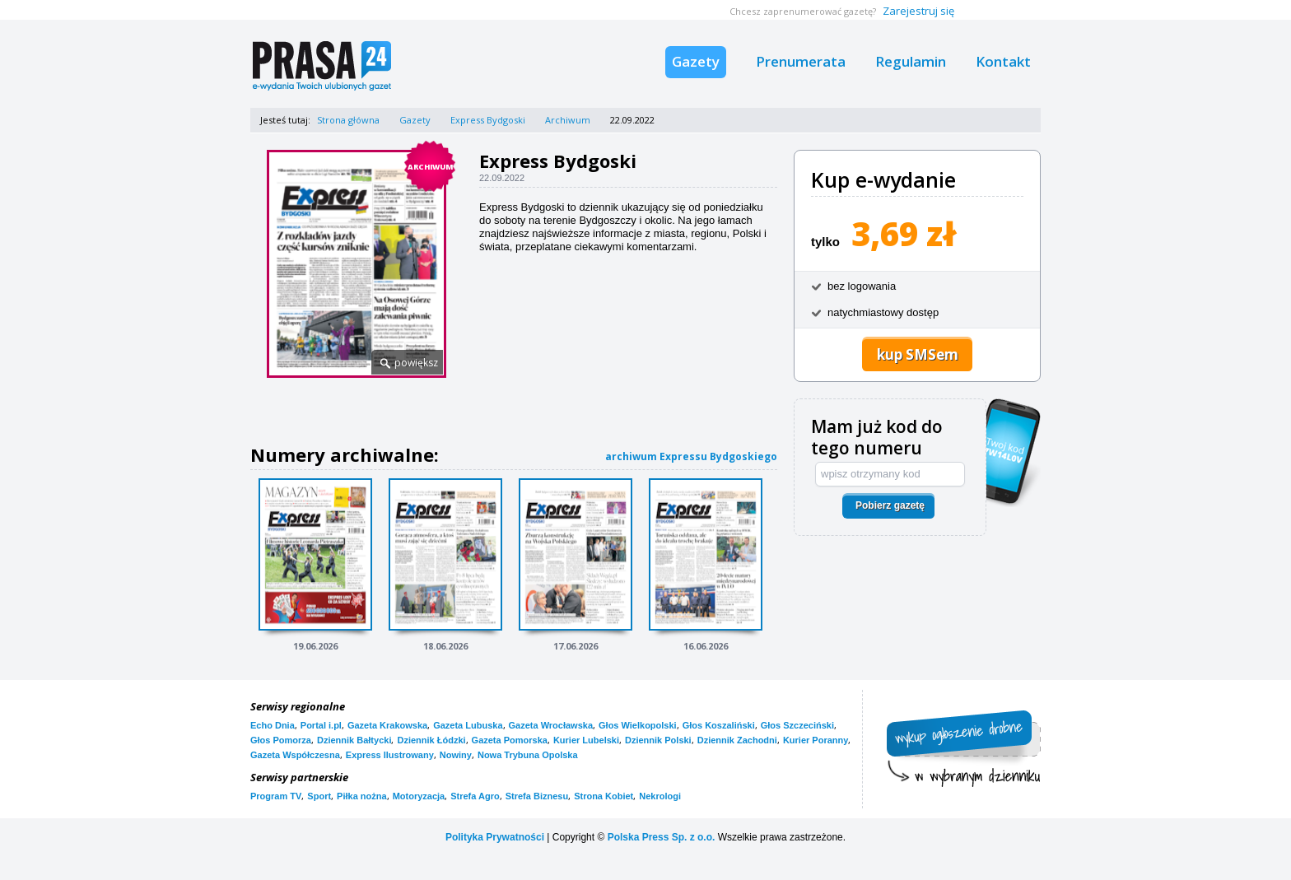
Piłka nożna (362, 796)
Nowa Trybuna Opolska (528, 755)
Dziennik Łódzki (431, 740)
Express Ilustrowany (390, 755)
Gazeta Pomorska (510, 740)
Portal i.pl (321, 725)
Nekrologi (660, 796)
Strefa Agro (475, 796)
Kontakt (1003, 61)
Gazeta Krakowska (387, 725)
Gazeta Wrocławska (551, 725)
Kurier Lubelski (586, 740)
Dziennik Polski (658, 740)
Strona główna (348, 120)
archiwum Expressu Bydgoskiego (691, 456)
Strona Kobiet (603, 796)
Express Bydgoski (487, 120)
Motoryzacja (419, 796)
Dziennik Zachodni (737, 740)
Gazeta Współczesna (295, 755)
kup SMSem (917, 354)
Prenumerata (801, 61)
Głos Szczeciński (797, 725)
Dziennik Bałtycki (354, 740)
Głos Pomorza (280, 740)
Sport (319, 796)
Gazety (696, 61)
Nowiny (456, 755)
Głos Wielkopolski (638, 725)
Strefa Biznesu (537, 796)
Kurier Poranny (815, 740)
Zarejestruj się (918, 10)
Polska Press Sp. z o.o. (661, 837)
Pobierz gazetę (890, 505)
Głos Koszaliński (719, 725)
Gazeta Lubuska (467, 725)
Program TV (275, 796)
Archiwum (567, 120)
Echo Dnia (272, 725)
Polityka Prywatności (494, 837)
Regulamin (910, 61)
